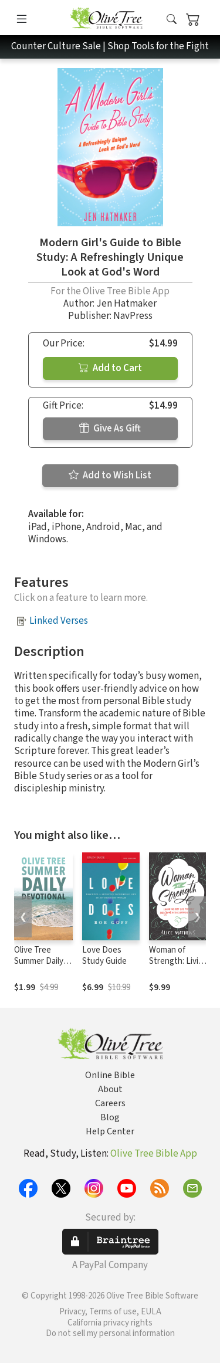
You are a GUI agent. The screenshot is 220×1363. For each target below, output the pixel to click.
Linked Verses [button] (58, 621)
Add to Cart (110, 368)
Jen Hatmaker (126, 304)
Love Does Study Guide (104, 955)
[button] (172, 19)
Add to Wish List (110, 475)
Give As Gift (110, 429)
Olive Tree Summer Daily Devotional (38, 961)
